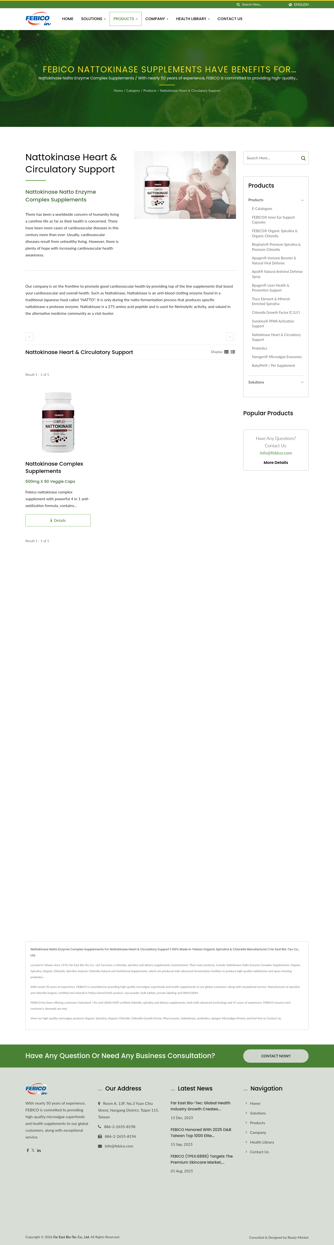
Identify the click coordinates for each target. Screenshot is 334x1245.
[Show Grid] (226, 351)
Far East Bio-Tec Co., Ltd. (71, 1237)
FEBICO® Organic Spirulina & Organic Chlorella (274, 233)
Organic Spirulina (96, 1018)
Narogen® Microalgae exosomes (277, 357)
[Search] (263, 4)
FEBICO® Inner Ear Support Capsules (273, 219)
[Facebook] (28, 1150)
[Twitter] (33, 1150)
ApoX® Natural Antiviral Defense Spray (277, 274)
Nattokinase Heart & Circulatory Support (190, 90)
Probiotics (259, 348)
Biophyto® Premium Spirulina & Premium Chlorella (276, 247)
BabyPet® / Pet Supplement (273, 365)
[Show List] (233, 351)
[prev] (29, 336)
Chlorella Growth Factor (146, 1018)
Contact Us (230, 19)
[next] (230, 336)
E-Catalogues (262, 209)
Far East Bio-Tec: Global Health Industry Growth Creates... (200, 1106)
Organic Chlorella (119, 1018)
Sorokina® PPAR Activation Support (273, 323)
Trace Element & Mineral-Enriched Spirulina (271, 301)
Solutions (93, 19)
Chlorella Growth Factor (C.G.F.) (276, 312)
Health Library (193, 19)
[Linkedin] (39, 1150)
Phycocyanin (171, 1018)
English (301, 5)
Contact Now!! (275, 1056)
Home (67, 19)
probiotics (203, 1018)
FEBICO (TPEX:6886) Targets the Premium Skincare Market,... (202, 1159)
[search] (238, 4)
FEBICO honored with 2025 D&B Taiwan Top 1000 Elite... (201, 1132)
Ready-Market (298, 1237)
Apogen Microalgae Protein (228, 1018)
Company (156, 19)
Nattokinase (188, 1018)
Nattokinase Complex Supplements (54, 467)
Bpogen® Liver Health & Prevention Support (270, 287)
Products (126, 19)
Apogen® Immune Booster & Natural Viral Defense (274, 260)
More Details (276, 462)
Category (133, 90)
